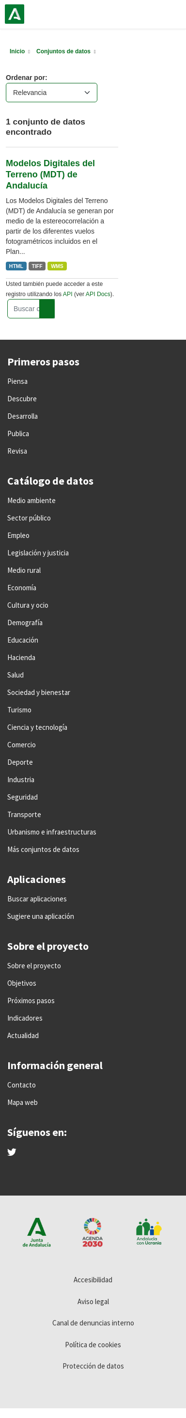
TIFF (37, 266)
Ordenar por (25, 77)
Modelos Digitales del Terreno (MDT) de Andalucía (50, 174)
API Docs (98, 294)
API (68, 294)
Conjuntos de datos (63, 51)
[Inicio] (17, 51)
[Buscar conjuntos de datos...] (31, 308)
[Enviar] (47, 308)
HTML (16, 266)
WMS (57, 266)
